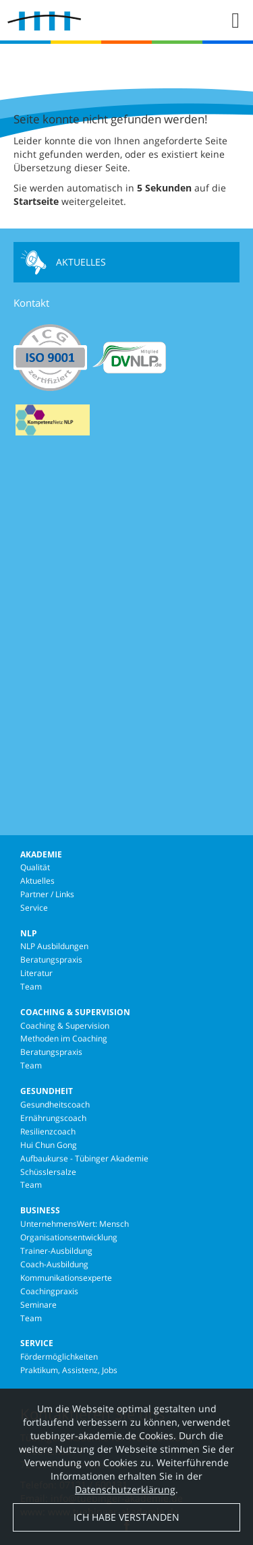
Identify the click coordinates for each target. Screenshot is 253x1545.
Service (34, 907)
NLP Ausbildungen (54, 946)
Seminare (38, 1304)
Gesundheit (46, 1091)
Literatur (36, 973)
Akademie (41, 854)
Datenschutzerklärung (125, 1495)
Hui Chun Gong (48, 1145)
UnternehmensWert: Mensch (74, 1224)
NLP (28, 933)
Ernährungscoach (53, 1118)
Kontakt (31, 302)
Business (40, 1210)
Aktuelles (63, 262)
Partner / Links (47, 894)
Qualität (35, 867)
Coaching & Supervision (75, 1012)
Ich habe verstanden (126, 1523)
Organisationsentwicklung (68, 1237)
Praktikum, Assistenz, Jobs (68, 1370)
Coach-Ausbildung (54, 1264)
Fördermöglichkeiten (59, 1356)
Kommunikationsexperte (66, 1277)
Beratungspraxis (51, 959)
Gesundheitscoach (55, 1104)
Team (31, 986)
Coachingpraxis (49, 1291)
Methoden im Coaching (63, 1038)
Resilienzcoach (48, 1131)
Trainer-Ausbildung (56, 1250)
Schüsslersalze (48, 1172)
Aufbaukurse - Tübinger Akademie (84, 1158)
